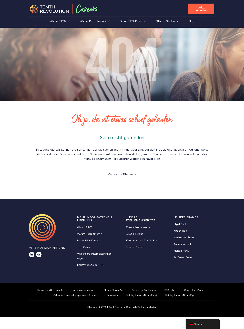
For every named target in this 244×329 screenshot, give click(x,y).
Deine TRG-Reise (133, 21)
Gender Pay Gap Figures (144, 290)
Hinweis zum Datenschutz (50, 290)
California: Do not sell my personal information (75, 295)
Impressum (112, 295)
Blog (191, 21)
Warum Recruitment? (95, 21)
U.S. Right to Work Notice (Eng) (141, 295)
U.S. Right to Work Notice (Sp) (179, 295)
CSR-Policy (170, 290)
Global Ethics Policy (193, 290)
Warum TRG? (60, 21)
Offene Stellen (167, 21)
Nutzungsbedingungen (83, 290)
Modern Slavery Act (113, 290)
